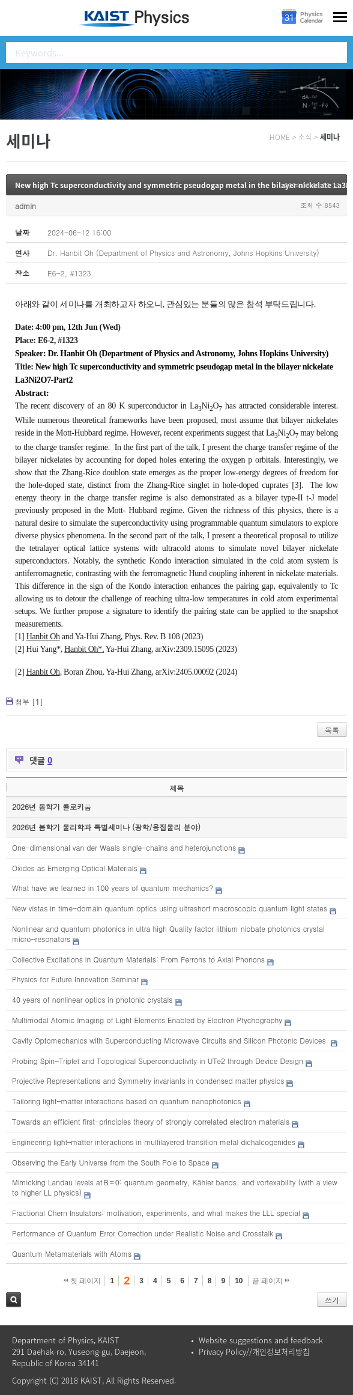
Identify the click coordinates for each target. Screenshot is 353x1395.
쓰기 (332, 1300)
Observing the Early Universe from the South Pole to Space (111, 1162)
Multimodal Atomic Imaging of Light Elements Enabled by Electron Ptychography (147, 1020)
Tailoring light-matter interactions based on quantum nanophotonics (126, 1101)
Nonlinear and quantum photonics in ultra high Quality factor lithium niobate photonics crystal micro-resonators (168, 933)
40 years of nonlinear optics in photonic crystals (92, 999)
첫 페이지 (82, 1281)
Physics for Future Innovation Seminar (75, 979)
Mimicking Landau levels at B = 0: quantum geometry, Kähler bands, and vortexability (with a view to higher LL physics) (174, 1187)
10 (239, 1281)
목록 (332, 730)
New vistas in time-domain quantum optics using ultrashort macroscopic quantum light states (169, 908)
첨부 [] (29, 701)
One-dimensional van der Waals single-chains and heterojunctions (124, 847)
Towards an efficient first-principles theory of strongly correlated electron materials (150, 1121)
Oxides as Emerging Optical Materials (74, 868)
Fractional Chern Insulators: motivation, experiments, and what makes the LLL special (156, 1213)
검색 (13, 1299)
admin (25, 206)
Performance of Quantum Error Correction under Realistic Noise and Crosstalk (142, 1233)
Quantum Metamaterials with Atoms (71, 1253)
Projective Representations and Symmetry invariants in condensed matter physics (148, 1080)
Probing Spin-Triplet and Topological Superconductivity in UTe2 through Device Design (157, 1061)
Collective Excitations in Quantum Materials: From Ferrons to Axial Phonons (138, 959)
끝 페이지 (271, 1281)
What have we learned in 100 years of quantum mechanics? (112, 888)
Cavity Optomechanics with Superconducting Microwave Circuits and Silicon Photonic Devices (170, 1040)
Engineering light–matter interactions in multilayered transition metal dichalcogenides (153, 1142)
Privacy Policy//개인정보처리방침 (254, 1351)
